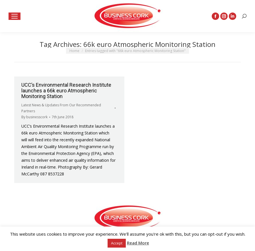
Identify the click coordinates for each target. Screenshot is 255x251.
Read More (138, 243)
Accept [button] (116, 243)
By (34, 117)
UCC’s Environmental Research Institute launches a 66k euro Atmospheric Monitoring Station (66, 90)
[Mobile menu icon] (14, 16)
